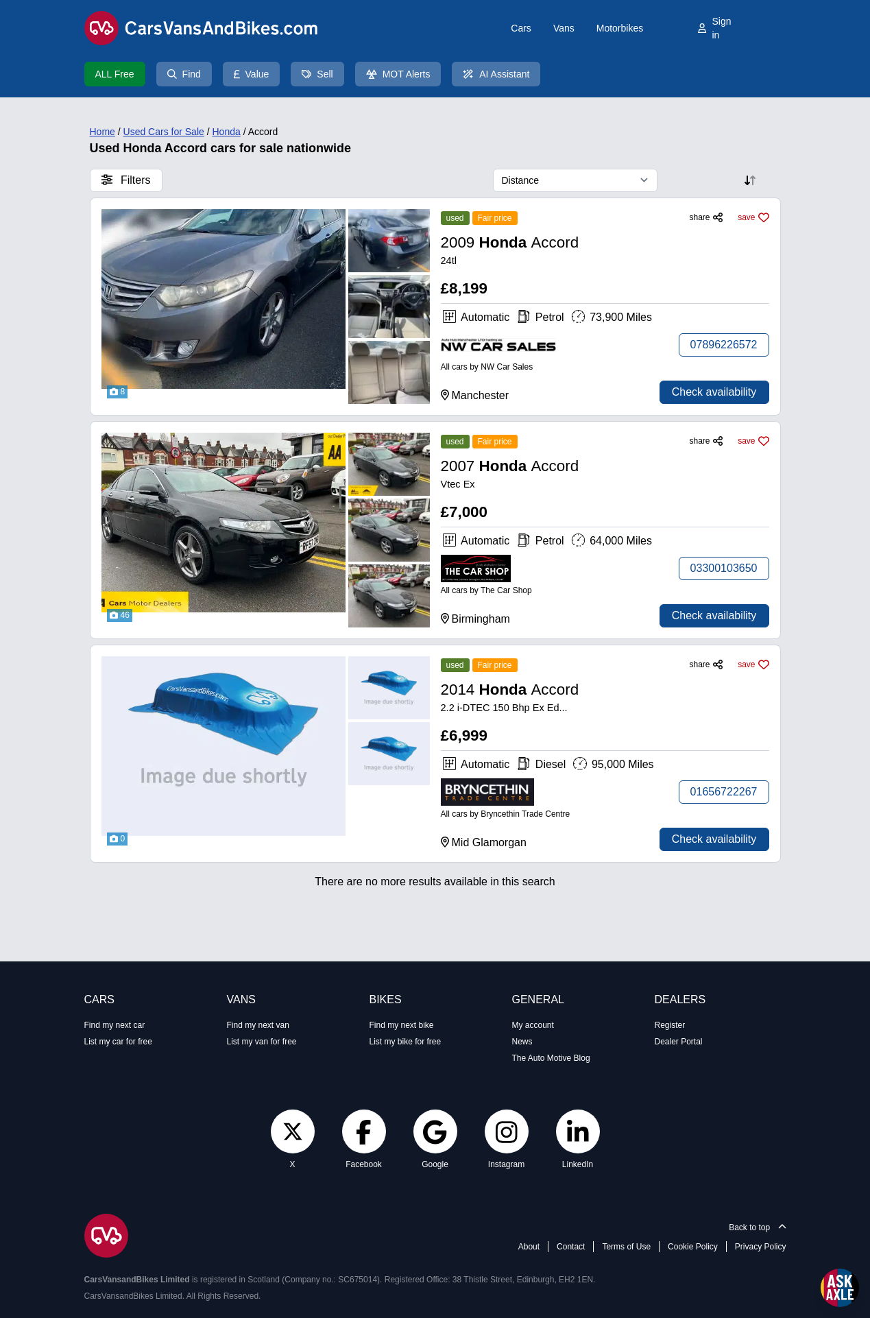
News (522, 1041)
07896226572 (724, 344)
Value (251, 74)
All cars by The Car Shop (486, 590)
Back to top (757, 1227)
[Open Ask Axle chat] (840, 1288)
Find (184, 74)
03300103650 (724, 568)
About (529, 1247)
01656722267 (724, 792)
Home (102, 131)
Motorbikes (619, 28)
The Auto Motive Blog (551, 1058)
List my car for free (118, 1041)
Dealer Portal (679, 1041)
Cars (521, 28)
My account (533, 1025)
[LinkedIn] (578, 1132)
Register (670, 1025)
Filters (126, 180)
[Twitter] (292, 1131)
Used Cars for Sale (163, 131)
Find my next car (114, 1025)
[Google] (434, 1132)
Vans (564, 28)
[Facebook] (364, 1132)
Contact (571, 1247)
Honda (226, 131)
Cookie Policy (693, 1247)
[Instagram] (507, 1132)
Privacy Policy (760, 1247)
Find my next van (258, 1025)
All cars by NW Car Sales (487, 367)
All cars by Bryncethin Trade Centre (505, 814)
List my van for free (262, 1041)
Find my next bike (402, 1025)
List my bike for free (406, 1041)
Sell (317, 74)
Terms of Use (626, 1247)
